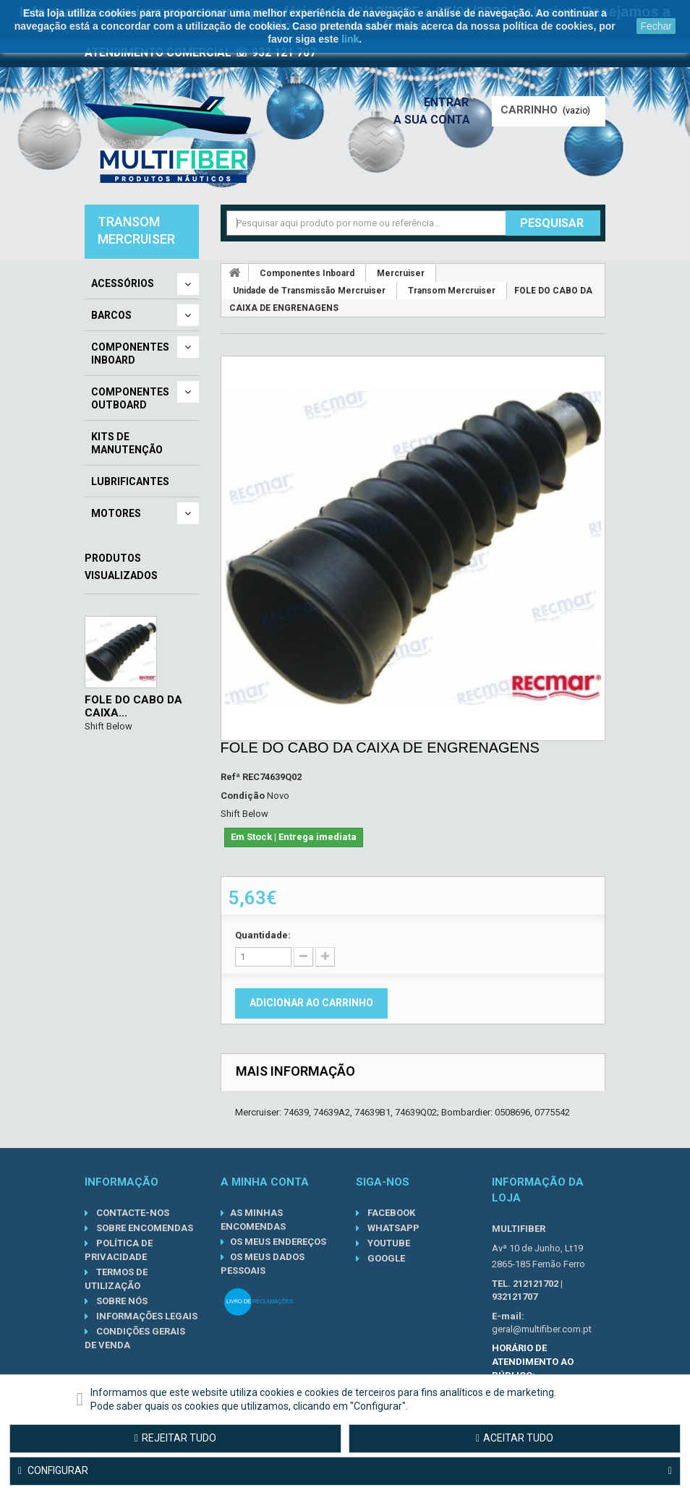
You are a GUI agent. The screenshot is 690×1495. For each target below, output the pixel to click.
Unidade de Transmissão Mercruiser (309, 291)
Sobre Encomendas (143, 1227)
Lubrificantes (130, 481)
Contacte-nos (131, 1212)
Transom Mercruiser (451, 291)
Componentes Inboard (130, 353)
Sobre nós (121, 1300)
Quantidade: (263, 935)
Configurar (345, 1471)
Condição (243, 795)
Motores (116, 513)
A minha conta (265, 1181)
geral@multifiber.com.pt (542, 1329)
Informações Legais (145, 1316)
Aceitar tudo (514, 1438)
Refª (230, 776)
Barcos (111, 315)
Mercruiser (401, 273)
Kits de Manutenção (127, 443)
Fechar (656, 26)
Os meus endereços (278, 1241)
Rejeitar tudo (175, 1438)
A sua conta (435, 120)
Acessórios (122, 283)
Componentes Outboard (130, 398)
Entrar (450, 102)
